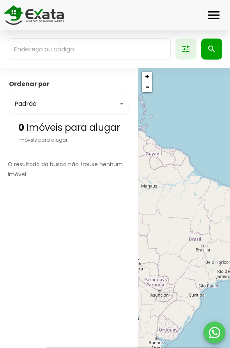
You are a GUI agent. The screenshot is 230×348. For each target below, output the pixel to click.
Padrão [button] (25, 103)
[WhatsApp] (214, 332)
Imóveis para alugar (42, 140)
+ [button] (147, 76)
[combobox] (89, 49)
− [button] (147, 87)
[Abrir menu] (213, 15)
